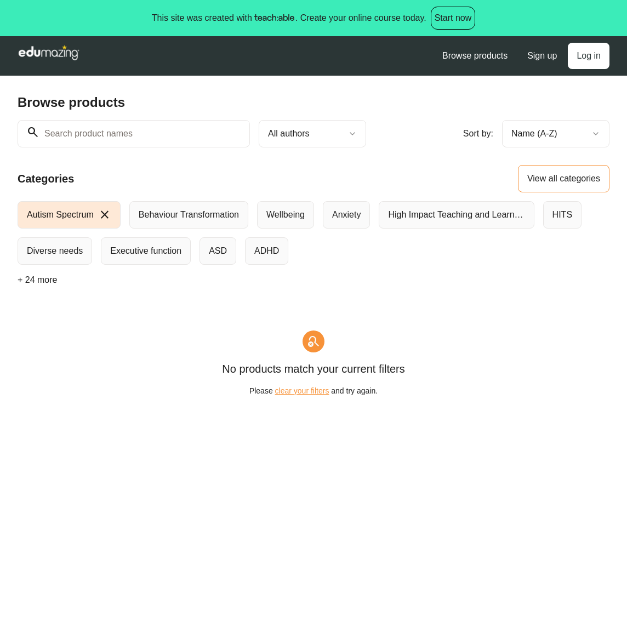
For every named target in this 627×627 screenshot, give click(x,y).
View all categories (563, 178)
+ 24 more (37, 279)
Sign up (542, 55)
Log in (589, 55)
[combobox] (312, 133)
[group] (313, 233)
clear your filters (302, 390)
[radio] (69, 215)
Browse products (475, 55)
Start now (453, 17)
